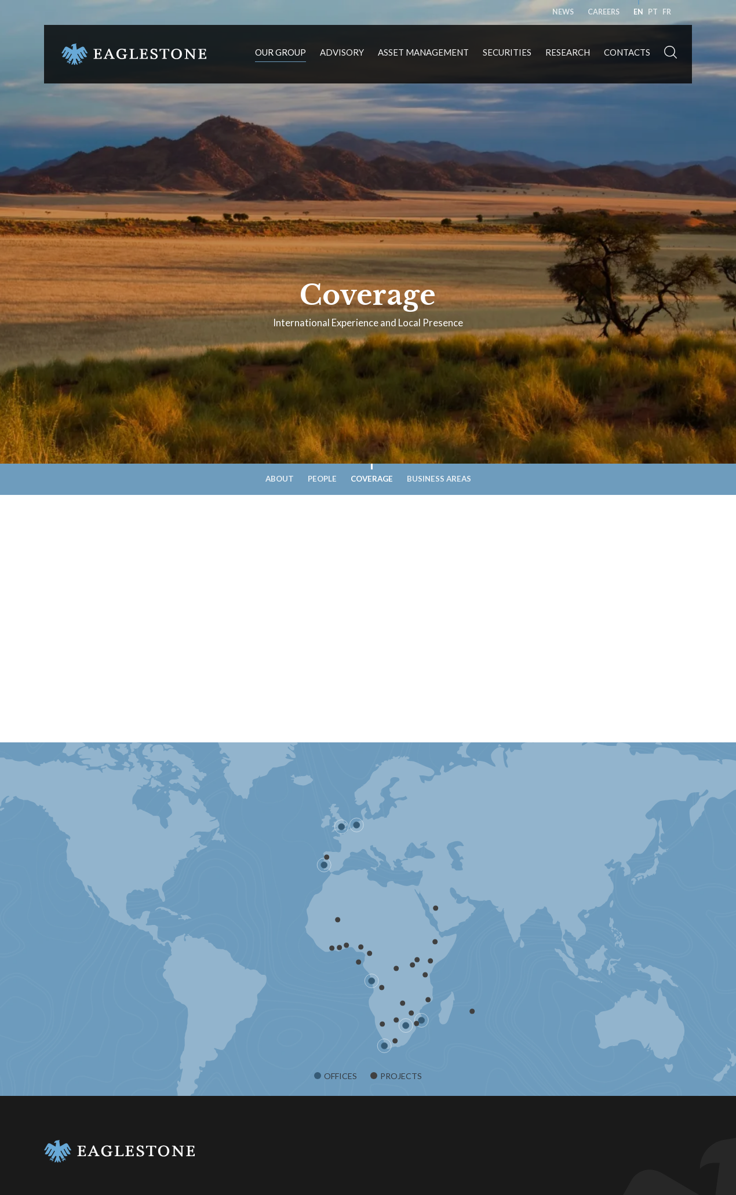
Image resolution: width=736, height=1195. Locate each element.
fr (666, 12)
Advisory (342, 52)
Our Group (280, 52)
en (638, 12)
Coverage (372, 478)
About (279, 478)
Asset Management (423, 52)
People (322, 478)
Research (567, 52)
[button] (670, 54)
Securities (507, 52)
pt (653, 12)
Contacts (627, 52)
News (563, 12)
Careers (604, 12)
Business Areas (439, 478)
